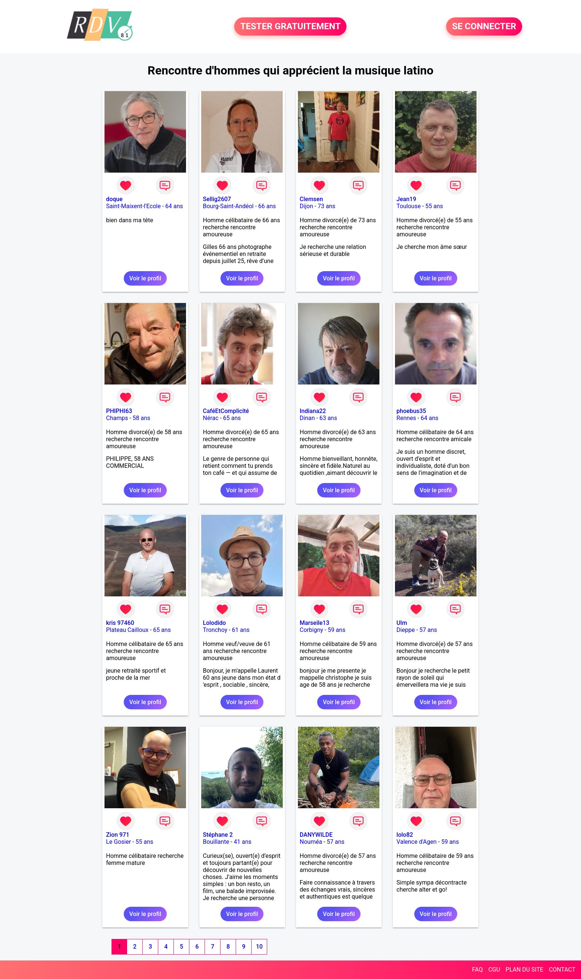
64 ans (174, 206)
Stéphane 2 (218, 834)
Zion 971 (117, 834)
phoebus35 (411, 410)
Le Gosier (118, 841)
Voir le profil (145, 278)
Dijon (306, 206)
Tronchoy (215, 629)
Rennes (406, 418)
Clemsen (311, 199)
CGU (494, 969)
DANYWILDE (316, 834)
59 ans (336, 629)
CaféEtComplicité (226, 410)
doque (114, 199)
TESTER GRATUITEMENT (290, 26)
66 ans (267, 206)
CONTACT (562, 969)
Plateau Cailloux (127, 629)
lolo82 (404, 834)
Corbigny (311, 629)
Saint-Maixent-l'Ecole (133, 206)
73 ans (326, 206)
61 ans (241, 629)
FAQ (477, 969)
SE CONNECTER (484, 26)
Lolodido (214, 622)
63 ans (328, 418)
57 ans (428, 629)
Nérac (211, 418)
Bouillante (216, 841)
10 (259, 946)
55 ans (434, 206)
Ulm (401, 622)
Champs (117, 418)
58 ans (141, 418)
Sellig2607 (217, 199)
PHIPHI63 (119, 410)
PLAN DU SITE (525, 969)
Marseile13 (314, 622)
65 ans (232, 418)
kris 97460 (120, 622)
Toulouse (408, 206)
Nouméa (311, 841)
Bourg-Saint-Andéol (228, 206)
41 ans (243, 841)
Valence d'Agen (416, 841)
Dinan (307, 418)
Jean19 (406, 199)
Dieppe (405, 629)
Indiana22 (313, 410)
